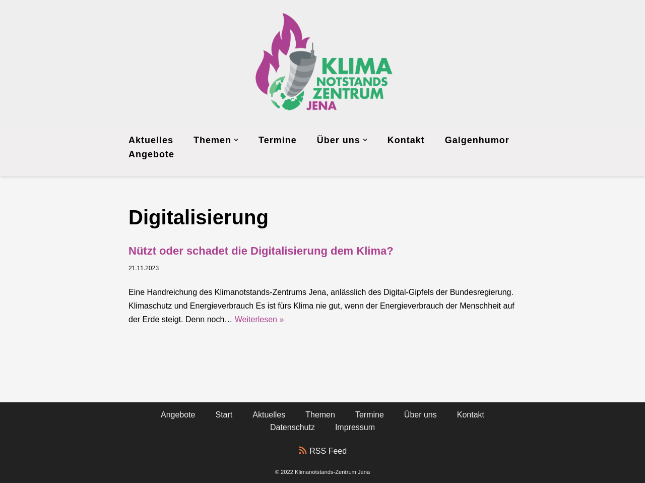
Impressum (355, 427)
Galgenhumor (477, 140)
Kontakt (406, 140)
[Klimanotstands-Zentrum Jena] (322, 64)
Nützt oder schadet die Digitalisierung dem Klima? (261, 251)
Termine (278, 140)
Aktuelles (150, 140)
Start (224, 414)
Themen (320, 414)
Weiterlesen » (259, 319)
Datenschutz (292, 427)
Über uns (420, 414)
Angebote (151, 154)
